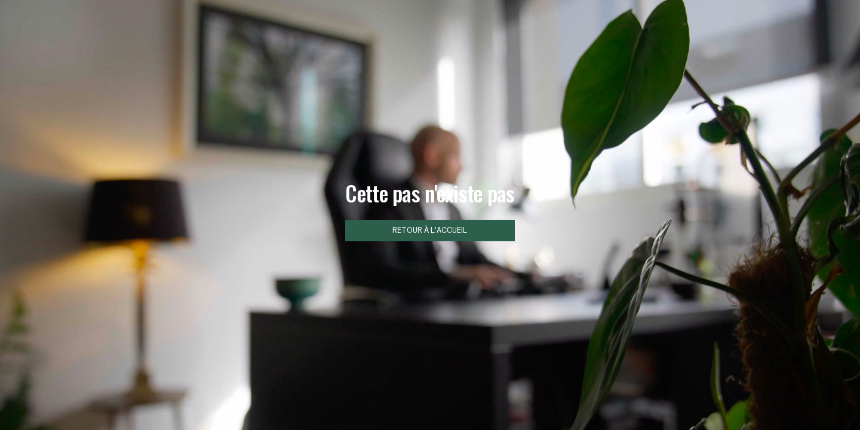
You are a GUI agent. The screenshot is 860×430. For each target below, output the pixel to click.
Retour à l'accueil (429, 230)
